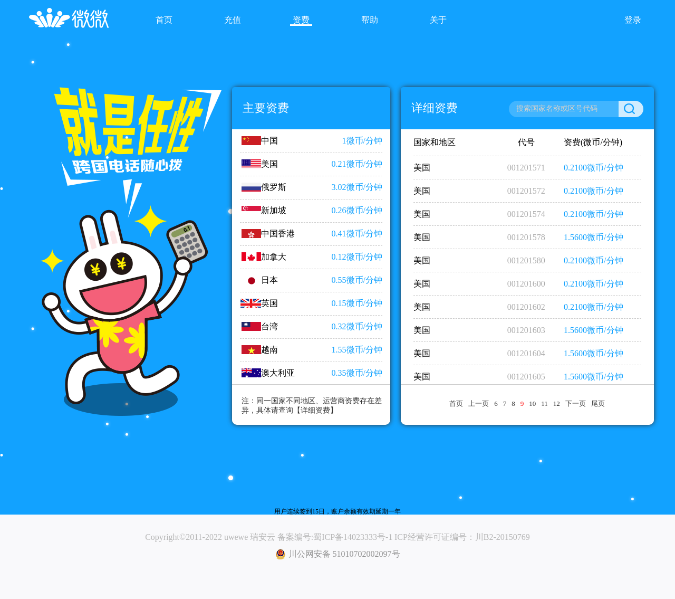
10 (532, 403)
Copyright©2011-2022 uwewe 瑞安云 (210, 537)
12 (556, 403)
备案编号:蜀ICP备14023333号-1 (335, 537)
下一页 (575, 403)
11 (544, 403)
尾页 (598, 403)
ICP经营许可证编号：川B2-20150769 (462, 537)
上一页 (478, 403)
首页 (456, 403)
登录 (632, 19)
